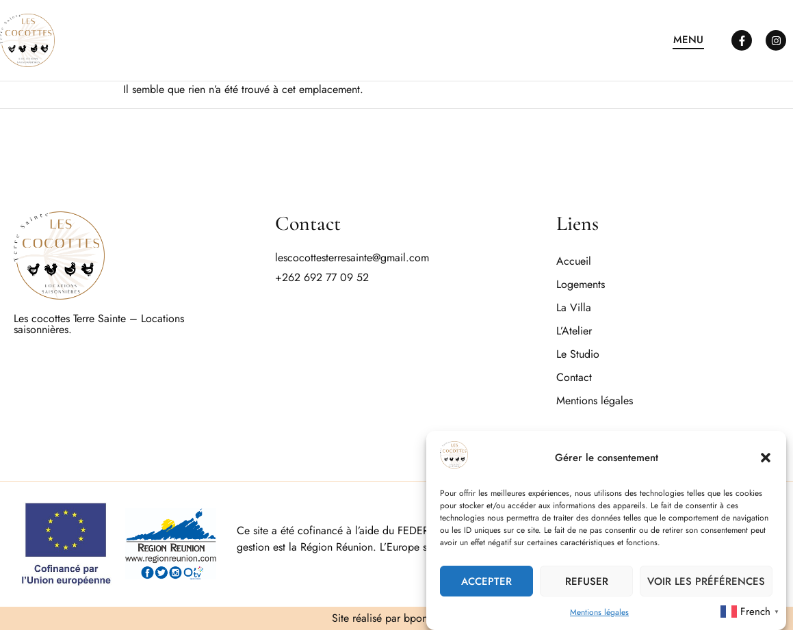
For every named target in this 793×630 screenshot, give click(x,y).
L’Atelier (574, 331)
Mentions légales (599, 613)
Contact (574, 377)
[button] (765, 458)
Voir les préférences (706, 582)
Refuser (586, 582)
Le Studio (577, 354)
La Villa (573, 307)
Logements (580, 284)
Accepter (486, 582)
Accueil (573, 261)
